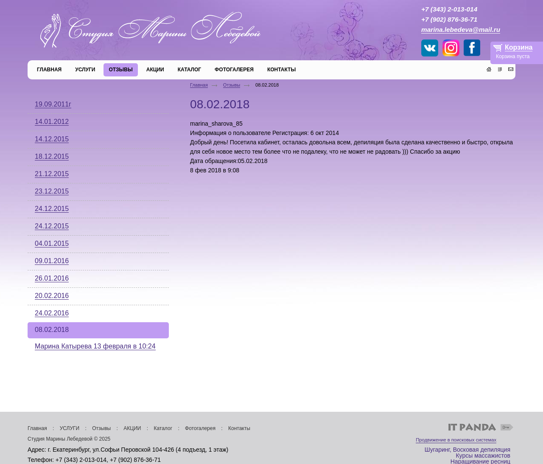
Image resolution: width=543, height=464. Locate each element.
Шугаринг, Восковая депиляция (467, 449)
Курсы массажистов (483, 455)
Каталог (163, 428)
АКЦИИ (132, 428)
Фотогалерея (200, 428)
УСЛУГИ (70, 428)
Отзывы (231, 84)
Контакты (239, 428)
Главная (199, 84)
